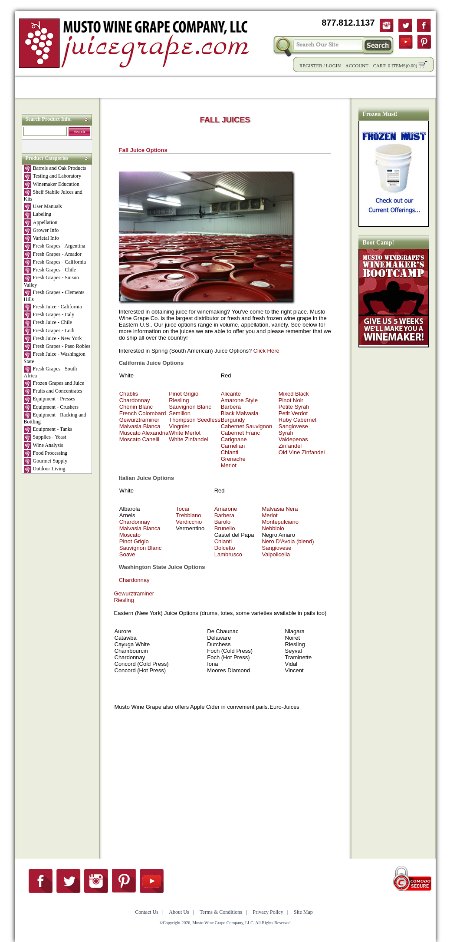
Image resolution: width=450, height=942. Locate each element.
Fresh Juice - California (53, 307)
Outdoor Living (45, 469)
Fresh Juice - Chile (48, 322)
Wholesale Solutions (167, 87)
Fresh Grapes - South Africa (50, 372)
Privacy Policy (268, 912)
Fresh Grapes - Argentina (54, 246)
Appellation (41, 222)
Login (333, 65)
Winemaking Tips (290, 87)
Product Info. (100, 87)
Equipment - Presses (50, 399)
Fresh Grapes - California (55, 262)
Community (232, 87)
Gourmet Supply (46, 461)
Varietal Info (41, 238)
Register (310, 65)
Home (29, 87)
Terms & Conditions (221, 912)
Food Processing (46, 453)
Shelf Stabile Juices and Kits (53, 195)
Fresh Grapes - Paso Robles (57, 346)
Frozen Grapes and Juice (54, 383)
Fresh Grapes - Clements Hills (54, 295)
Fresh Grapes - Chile (50, 270)
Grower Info (41, 230)
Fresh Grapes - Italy (49, 314)
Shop (59, 87)
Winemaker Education (51, 184)
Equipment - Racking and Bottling (55, 418)
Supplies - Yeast (45, 437)
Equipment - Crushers (51, 407)
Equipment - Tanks (48, 429)
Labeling (38, 214)
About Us (345, 87)
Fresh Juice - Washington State (54, 357)
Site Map (303, 912)
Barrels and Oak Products (55, 168)
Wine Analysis (43, 445)
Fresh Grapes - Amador (53, 254)
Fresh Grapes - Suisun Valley (51, 281)
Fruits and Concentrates (53, 391)
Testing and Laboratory (53, 176)
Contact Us (390, 87)
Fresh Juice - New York (53, 338)
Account (356, 65)
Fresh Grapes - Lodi (49, 330)
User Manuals (43, 206)
